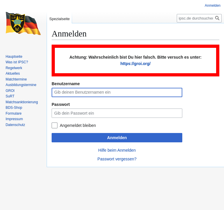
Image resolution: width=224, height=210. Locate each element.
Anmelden (117, 137)
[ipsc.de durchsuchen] (199, 18)
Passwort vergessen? (116, 159)
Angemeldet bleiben (78, 125)
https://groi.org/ (135, 63)
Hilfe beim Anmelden (117, 150)
